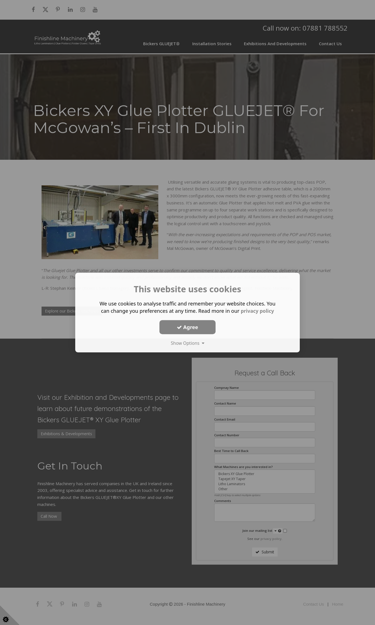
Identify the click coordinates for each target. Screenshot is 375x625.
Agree (187, 327)
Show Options (187, 343)
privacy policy (257, 310)
